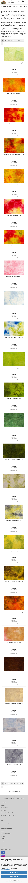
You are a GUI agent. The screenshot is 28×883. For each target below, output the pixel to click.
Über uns (3, 805)
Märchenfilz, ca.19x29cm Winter (14, 307)
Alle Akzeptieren (14, 872)
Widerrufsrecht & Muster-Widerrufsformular (10, 818)
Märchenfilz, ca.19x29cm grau (14, 764)
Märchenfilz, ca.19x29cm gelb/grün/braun (14, 581)
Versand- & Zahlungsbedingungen (8, 815)
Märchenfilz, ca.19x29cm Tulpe (14, 215)
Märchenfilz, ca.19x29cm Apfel (14, 246)
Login (2, 841)
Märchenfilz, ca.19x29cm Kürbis (14, 93)
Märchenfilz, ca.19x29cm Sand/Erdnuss (14, 703)
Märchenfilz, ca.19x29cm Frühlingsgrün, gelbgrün (14, 368)
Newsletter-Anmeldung (6, 833)
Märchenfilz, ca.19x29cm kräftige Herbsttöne (14, 154)
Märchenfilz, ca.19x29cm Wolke (14, 734)
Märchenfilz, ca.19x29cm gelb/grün (14, 551)
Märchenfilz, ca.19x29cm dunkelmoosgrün (14, 459)
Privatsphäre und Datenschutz (7, 812)
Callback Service (4, 807)
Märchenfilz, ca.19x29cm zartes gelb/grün (14, 62)
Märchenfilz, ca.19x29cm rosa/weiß (14, 276)
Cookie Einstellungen (5, 823)
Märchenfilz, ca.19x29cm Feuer (14, 124)
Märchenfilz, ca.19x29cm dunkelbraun (14, 673)
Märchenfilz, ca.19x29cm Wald (14, 398)
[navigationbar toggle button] (26, 2)
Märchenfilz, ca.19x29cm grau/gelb (14, 520)
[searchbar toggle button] (19, 2)
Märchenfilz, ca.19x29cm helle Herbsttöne (14, 185)
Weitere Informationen (14, 880)
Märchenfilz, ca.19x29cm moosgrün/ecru (14, 490)
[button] (2, 40)
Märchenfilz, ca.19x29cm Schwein (14, 642)
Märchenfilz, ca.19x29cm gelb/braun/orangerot (14, 612)
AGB (2, 820)
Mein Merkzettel (4, 838)
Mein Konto (3, 831)
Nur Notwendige (14, 876)
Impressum (3, 810)
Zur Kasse (3, 836)
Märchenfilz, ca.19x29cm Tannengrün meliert (14, 429)
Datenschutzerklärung (5, 869)
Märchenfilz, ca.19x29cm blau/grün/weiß (14, 337)
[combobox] (11, 40)
